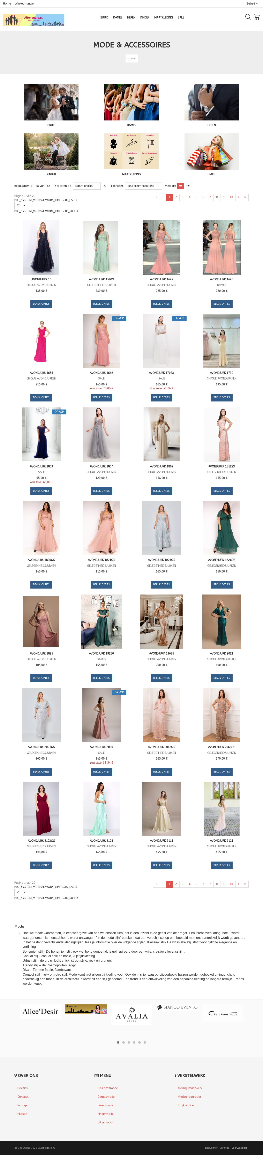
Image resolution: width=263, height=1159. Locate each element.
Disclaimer (211, 1147)
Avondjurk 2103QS (41, 841)
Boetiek (22, 1088)
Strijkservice (186, 1105)
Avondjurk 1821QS (101, 560)
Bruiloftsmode (108, 1088)
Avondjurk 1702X (161, 373)
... (196, 197)
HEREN (212, 125)
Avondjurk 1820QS (41, 560)
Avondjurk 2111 (161, 841)
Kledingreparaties (190, 1097)
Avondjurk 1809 (161, 466)
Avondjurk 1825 (41, 653)
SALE (212, 174)
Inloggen (23, 1105)
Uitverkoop (105, 1122)
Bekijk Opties (41, 303)
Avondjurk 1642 (161, 279)
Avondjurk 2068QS (221, 747)
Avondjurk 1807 (101, 466)
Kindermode (106, 1114)
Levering (225, 1147)
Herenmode (105, 1105)
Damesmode (106, 1097)
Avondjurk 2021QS (41, 747)
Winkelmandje (24, 3)
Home (7, 3)
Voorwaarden (240, 1147)
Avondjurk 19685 (161, 653)
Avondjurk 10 (41, 279)
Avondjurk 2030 (101, 747)
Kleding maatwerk (190, 1088)
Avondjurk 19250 (101, 653)
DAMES (131, 125)
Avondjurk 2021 (221, 653)
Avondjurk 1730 (221, 373)
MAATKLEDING (131, 174)
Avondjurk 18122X (221, 466)
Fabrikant (117, 186)
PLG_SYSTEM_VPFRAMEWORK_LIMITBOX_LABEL (45, 200)
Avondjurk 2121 (221, 841)
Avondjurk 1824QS (221, 560)
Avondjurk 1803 (41, 466)
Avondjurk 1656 (41, 373)
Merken (22, 1114)
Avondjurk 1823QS (161, 560)
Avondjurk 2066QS (161, 747)
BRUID (51, 125)
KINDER (51, 174)
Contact (23, 1097)
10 (231, 197)
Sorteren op (63, 186)
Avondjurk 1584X (101, 279)
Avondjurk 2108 (101, 841)
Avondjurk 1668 (101, 373)
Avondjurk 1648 (221, 279)
